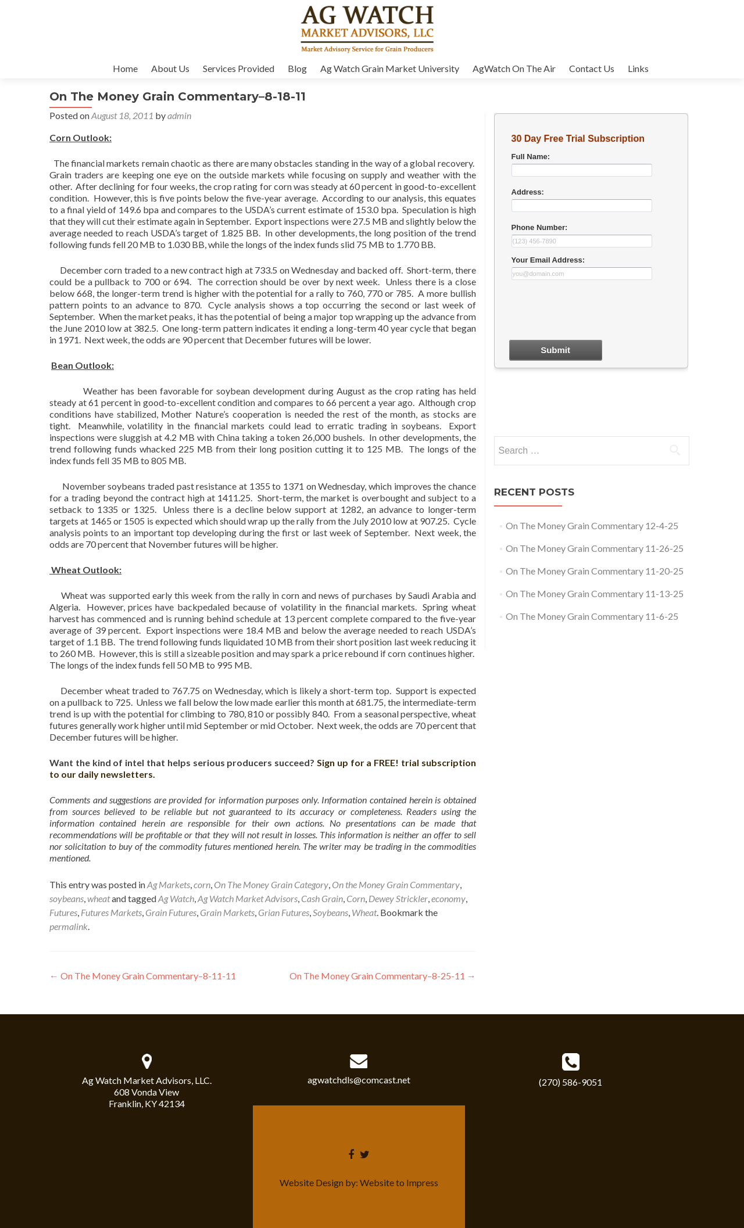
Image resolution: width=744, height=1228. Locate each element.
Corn (355, 898)
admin (179, 115)
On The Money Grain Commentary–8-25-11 (382, 975)
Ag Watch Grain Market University (389, 68)
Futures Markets (111, 912)
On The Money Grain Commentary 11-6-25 (592, 616)
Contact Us (591, 68)
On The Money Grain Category (271, 884)
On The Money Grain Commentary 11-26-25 (595, 548)
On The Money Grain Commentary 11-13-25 (595, 593)
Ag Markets (168, 884)
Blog (297, 68)
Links (638, 68)
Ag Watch (176, 898)
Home (125, 68)
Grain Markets (227, 912)
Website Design (312, 1182)
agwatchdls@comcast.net (358, 1079)
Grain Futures (170, 912)
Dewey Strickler (398, 898)
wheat (98, 898)
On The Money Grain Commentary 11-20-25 (595, 570)
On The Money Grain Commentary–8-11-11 (142, 975)
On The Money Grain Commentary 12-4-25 (592, 525)
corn (202, 884)
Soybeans (330, 912)
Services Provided (238, 68)
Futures (63, 912)
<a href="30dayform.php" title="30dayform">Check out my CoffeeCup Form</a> (591, 273)
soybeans (66, 898)
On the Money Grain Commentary (396, 884)
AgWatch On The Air (514, 68)
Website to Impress (399, 1182)
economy (448, 898)
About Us (170, 68)
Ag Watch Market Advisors (248, 898)
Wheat (364, 912)
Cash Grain (322, 898)
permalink (68, 926)
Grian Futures (283, 912)
